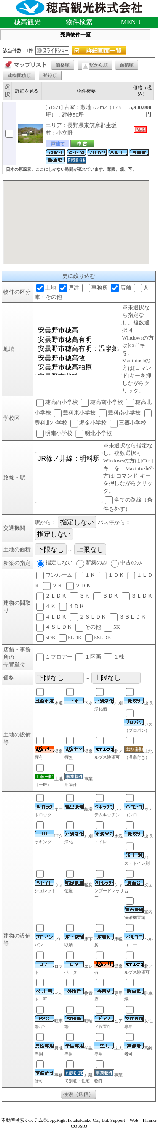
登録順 (50, 75)
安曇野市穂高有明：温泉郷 (78, 349)
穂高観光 (27, 22)
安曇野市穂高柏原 (78, 367)
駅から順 (95, 66)
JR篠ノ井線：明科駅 (69, 459)
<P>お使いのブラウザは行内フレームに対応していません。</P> (76, 222)
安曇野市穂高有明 (78, 340)
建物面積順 (19, 75)
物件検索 (79, 22)
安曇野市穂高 (78, 330)
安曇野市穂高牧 (78, 358)
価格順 (63, 64)
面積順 (127, 64)
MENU (131, 22)
